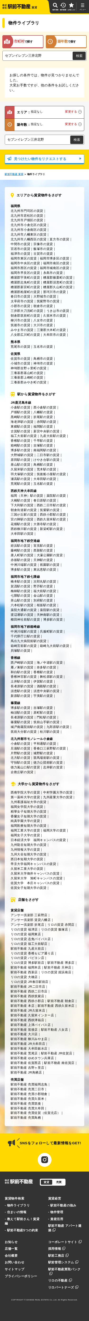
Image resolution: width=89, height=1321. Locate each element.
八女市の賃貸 (43, 320)
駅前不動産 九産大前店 (27, 948)
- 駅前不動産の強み (62, 1205)
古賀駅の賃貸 (20, 431)
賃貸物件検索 (14, 1198)
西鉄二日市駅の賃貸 (51, 505)
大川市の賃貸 (43, 325)
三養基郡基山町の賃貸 (27, 373)
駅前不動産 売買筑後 (26, 1103)
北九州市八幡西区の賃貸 (29, 239)
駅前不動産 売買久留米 (27, 1099)
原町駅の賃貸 (43, 712)
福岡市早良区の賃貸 (25, 273)
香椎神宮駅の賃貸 (24, 676)
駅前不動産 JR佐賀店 (56, 1053)
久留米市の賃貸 (54, 315)
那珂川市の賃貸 (54, 292)
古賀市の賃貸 (43, 253)
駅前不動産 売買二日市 (27, 1089)
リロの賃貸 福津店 (24, 929)
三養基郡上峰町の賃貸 (27, 377)
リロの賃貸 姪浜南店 (56, 972)
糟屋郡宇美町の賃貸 (25, 277)
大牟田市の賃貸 (54, 334)
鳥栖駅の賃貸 (43, 464)
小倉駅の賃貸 (20, 407)
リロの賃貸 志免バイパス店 (31, 939)
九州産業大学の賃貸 (57, 797)
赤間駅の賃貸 (46, 422)
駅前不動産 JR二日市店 (28, 986)
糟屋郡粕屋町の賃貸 (25, 292)
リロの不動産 (60, 1280)
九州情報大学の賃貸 (25, 849)
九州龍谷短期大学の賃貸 (29, 845)
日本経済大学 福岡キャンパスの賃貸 (38, 840)
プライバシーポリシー (21, 1276)
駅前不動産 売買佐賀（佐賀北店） (36, 1113)
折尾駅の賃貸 (43, 417)
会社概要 (11, 1255)
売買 (59, 1182)
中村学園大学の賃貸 (57, 792)
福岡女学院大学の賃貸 (27, 807)
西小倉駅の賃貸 (44, 407)
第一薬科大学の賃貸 (25, 797)
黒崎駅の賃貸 (20, 417)
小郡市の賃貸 (20, 306)
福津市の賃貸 (20, 253)
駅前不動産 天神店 (57, 967)
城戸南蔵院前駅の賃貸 (27, 727)
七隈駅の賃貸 (20, 595)
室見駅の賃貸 (43, 545)
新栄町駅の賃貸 (51, 529)
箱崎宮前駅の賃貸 (24, 646)
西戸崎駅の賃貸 (22, 662)
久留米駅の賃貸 (22, 469)
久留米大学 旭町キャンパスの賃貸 (37, 878)
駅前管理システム (63, 1262)
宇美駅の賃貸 (43, 696)
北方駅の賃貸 (20, 758)
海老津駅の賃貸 (22, 422)
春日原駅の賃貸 (44, 500)
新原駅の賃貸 (20, 696)
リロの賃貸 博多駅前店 (27, 962)
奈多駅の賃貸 (46, 667)
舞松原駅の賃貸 (51, 676)
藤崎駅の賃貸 (20, 550)
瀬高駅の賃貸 (20, 479)
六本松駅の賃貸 (22, 605)
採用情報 (57, 1248)
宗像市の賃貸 (43, 244)
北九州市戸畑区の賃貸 (27, 220)
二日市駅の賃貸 (48, 455)
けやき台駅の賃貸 (46, 460)
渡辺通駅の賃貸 (22, 614)
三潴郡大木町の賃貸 (51, 330)
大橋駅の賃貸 (20, 500)
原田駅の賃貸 (20, 460)
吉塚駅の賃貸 (43, 445)
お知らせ (11, 1242)
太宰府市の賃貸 (22, 301)
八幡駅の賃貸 (43, 412)
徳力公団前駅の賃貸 (48, 762)
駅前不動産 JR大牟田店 (28, 1044)
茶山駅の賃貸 (20, 600)
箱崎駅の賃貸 (20, 445)
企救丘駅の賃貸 (22, 772)
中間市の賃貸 (20, 244)
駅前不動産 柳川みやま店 (29, 1039)
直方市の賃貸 (59, 239)
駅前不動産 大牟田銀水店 (29, 1048)
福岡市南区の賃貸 (56, 263)
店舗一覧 (11, 1248)
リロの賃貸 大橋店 (24, 977)
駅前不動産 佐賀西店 (26, 1063)
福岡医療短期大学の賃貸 (29, 825)
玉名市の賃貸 (43, 346)
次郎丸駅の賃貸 (44, 581)
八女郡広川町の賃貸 (25, 334)
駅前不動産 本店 (22, 1005)
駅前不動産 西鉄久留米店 (56, 1005)
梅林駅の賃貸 (20, 591)
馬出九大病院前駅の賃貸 (29, 641)
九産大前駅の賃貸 (53, 436)
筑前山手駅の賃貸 (46, 722)
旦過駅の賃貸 (20, 748)
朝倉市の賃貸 (43, 306)
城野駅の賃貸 (43, 753)
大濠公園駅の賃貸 (50, 555)
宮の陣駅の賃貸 (22, 519)
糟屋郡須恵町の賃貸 (57, 282)
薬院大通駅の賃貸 (24, 610)
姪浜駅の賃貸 (20, 545)
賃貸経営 (54, 1198)
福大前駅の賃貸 (44, 591)
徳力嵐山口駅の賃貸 (25, 767)
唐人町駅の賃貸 (22, 555)
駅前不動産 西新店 (24, 972)
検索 (79, 56)
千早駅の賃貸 (43, 440)
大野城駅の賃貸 (22, 455)
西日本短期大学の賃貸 (27, 859)
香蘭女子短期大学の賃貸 (29, 816)
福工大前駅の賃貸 (24, 436)
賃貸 (46, 1182)
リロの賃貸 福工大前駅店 (29, 944)
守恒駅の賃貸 (20, 762)
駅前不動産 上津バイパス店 (31, 1025)
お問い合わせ (14, 1262)
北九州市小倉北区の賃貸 (29, 225)
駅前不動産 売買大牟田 (27, 1108)
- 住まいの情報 (16, 1212)
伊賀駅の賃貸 (43, 681)
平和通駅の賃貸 (44, 743)
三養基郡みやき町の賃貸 (29, 382)
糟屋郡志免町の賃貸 (25, 282)
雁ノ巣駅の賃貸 (22, 667)
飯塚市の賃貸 (43, 249)
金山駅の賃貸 (43, 595)
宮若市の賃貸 (20, 249)
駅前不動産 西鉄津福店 (27, 1020)
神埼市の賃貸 (43, 363)
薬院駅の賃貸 (56, 495)
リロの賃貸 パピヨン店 (27, 958)
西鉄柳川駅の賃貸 (24, 529)
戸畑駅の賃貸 (20, 412)
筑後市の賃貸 (20, 325)
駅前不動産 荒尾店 (24, 1053)
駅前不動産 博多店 (61, 962)
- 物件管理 (55, 1212)
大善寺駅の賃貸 (44, 524)
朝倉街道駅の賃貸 (24, 510)
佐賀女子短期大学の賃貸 (29, 888)
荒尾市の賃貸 (20, 346)
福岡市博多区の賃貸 (54, 258)
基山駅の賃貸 (20, 464)
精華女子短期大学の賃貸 (29, 811)
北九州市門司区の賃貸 (27, 211)
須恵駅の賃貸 (20, 691)
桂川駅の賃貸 (49, 731)
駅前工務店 (58, 1255)
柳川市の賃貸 (20, 320)
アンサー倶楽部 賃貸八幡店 (31, 920)
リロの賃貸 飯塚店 (54, 929)
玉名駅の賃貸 (43, 483)
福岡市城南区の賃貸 (54, 268)
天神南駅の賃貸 (48, 614)
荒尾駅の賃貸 (20, 483)
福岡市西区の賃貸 (24, 268)
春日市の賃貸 (20, 296)
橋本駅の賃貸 (20, 581)
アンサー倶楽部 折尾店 (27, 924)
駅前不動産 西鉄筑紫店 (27, 996)
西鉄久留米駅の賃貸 (51, 519)
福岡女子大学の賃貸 (25, 835)
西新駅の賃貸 (43, 550)
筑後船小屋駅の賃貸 (51, 474)
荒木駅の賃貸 (46, 469)
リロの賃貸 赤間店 (61, 924)
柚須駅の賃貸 (20, 712)
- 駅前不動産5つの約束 (21, 1230)
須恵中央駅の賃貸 (46, 691)
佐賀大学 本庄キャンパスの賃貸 (35, 883)
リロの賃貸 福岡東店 (26, 934)
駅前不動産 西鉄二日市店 (29, 991)
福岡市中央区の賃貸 (25, 263)
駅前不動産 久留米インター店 (32, 1015)
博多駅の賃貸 (20, 450)
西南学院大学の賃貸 (25, 792)
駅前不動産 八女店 (54, 1029)
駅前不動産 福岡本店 (26, 967)
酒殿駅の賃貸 (46, 686)
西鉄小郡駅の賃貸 (53, 514)
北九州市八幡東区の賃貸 (29, 234)
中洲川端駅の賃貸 (24, 565)
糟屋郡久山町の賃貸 (57, 287)
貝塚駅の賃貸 (20, 650)
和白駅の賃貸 (20, 672)
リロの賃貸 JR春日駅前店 (29, 982)
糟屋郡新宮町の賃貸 (25, 287)
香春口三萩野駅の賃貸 (49, 748)
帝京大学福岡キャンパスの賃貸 (33, 864)
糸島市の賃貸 (53, 273)
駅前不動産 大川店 (24, 1034)
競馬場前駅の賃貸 (46, 758)
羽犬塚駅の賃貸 (22, 474)
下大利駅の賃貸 (22, 505)
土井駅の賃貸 (20, 681)
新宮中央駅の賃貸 (46, 431)
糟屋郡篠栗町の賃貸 (57, 277)
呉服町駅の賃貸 (51, 631)
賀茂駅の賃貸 (20, 586)
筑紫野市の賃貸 (48, 301)
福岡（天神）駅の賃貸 (27, 495)
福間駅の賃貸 (43, 426)
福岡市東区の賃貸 (24, 258)
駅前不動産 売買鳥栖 (26, 1117)
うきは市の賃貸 (58, 311)
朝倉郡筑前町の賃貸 (25, 315)
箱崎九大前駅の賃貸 (54, 646)
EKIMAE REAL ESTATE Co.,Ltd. (42, 1300)
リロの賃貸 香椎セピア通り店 (32, 953)
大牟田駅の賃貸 (44, 479)
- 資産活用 (55, 1219)
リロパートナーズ (63, 1287)
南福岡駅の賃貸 (44, 450)
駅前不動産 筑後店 (24, 1029)
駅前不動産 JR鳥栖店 (26, 1072)
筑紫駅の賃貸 (49, 510)
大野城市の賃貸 (44, 296)
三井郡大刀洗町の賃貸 (27, 311)
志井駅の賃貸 (53, 767)
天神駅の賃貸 (43, 560)
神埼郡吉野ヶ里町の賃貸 (29, 368)
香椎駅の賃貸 (20, 440)
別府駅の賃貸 (43, 600)
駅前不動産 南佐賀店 (59, 1063)
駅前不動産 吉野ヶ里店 (27, 1067)
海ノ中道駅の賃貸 (50, 662)
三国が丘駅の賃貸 (24, 514)
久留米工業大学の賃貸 (27, 868)
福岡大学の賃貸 (54, 830)
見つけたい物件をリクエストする (44, 159)
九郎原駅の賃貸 (58, 727)
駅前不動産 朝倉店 (61, 1001)
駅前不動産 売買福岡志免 (29, 1084)
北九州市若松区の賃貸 (27, 215)
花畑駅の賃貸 (20, 524)
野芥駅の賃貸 (43, 586)
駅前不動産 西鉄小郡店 (27, 1001)
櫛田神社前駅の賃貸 (25, 619)
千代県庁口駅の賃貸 (25, 636)
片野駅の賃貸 (20, 753)
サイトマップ (14, 1269)
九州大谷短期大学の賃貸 (29, 854)
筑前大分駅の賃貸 (24, 731)
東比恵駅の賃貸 (44, 569)
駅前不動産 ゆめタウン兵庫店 (32, 1058)
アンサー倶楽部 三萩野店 (29, 915)
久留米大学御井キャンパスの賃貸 (35, 873)
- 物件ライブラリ (17, 1205)
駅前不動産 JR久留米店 (28, 1010)
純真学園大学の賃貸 (25, 821)
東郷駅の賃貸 (20, 426)
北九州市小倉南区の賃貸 (29, 229)
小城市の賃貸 (20, 363)
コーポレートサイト (65, 1242)
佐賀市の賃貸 (20, 358)
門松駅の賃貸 (46, 717)
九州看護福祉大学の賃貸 (29, 802)
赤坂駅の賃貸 (20, 560)
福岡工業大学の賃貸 (25, 830)
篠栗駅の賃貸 (20, 722)
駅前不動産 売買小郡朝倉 (29, 1094)
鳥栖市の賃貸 (43, 358)
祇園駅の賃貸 (49, 565)
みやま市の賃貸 (22, 330)
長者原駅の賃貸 (22, 686)
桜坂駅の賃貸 (46, 605)
